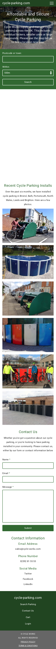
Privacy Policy (28, 642)
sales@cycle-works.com (28, 549)
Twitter (28, 573)
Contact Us (28, 610)
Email (28, 477)
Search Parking (28, 604)
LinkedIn (28, 584)
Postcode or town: (28, 57)
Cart (28, 617)
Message (28, 504)
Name (28, 463)
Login (28, 623)
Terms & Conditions (28, 646)
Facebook (28, 579)
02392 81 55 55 (28, 561)
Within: (28, 71)
